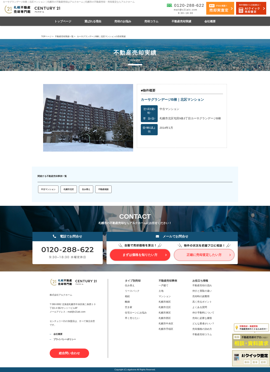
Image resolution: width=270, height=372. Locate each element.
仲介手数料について (203, 312)
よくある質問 (199, 307)
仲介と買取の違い (202, 290)
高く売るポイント (202, 301)
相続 (127, 296)
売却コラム (151, 21)
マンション (165, 296)
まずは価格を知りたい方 (140, 255)
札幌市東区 (165, 312)
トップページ (62, 21)
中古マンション (48, 189)
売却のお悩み (122, 21)
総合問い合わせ (69, 353)
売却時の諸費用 (200, 296)
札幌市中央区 (166, 323)
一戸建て (163, 285)
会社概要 (210, 21)
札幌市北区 (69, 189)
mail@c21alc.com (185, 9)
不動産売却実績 (181, 21)
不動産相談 (103, 189)
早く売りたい (132, 318)
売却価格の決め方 (202, 329)
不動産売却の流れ (202, 285)
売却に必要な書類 (202, 318)
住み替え (86, 189)
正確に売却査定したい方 (204, 255)
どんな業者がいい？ (203, 323)
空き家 (128, 307)
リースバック (132, 290)
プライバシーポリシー (64, 339)
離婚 (127, 301)
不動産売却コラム (202, 334)
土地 (161, 290)
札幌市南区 (165, 301)
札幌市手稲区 (166, 329)
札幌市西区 (165, 318)
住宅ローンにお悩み (136, 312)
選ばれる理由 (92, 21)
